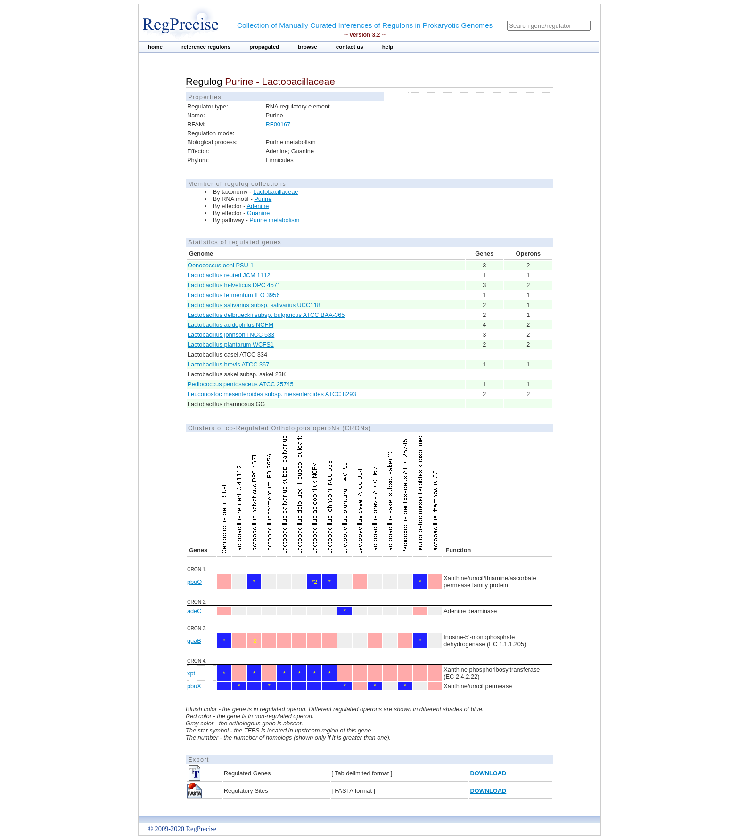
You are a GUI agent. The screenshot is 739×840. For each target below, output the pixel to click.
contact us (349, 47)
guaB (194, 640)
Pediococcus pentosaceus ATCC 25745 (241, 384)
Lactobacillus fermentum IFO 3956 (234, 295)
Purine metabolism (274, 220)
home (155, 47)
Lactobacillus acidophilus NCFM (230, 324)
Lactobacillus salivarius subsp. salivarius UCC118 (254, 304)
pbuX (194, 686)
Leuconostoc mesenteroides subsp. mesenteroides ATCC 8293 (272, 394)
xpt (191, 673)
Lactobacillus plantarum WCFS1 (231, 344)
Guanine (258, 212)
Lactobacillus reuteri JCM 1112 (229, 275)
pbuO (194, 581)
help (388, 47)
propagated (264, 47)
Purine (262, 198)
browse (307, 47)
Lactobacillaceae (275, 191)
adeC (194, 611)
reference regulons (205, 47)
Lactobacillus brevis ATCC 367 (228, 364)
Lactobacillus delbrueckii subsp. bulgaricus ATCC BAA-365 (266, 314)
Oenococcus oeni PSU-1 (221, 265)
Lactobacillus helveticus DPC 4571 (234, 285)
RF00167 (278, 124)
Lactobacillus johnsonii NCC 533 (231, 334)
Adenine (257, 205)
